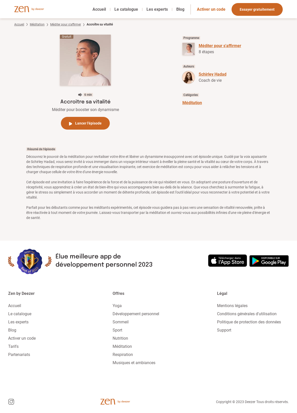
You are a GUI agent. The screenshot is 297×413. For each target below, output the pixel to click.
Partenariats (19, 354)
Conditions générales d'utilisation (247, 313)
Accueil (99, 9)
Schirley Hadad (212, 74)
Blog (180, 9)
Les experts (157, 9)
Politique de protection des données (249, 322)
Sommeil (121, 322)
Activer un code (211, 9)
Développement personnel (136, 313)
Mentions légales (232, 305)
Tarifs (13, 346)
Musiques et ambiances (134, 362)
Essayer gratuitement (257, 9)
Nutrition (120, 338)
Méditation (37, 24)
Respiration (123, 354)
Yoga (117, 305)
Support (224, 330)
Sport (117, 330)
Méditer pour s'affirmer (65, 24)
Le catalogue (126, 9)
